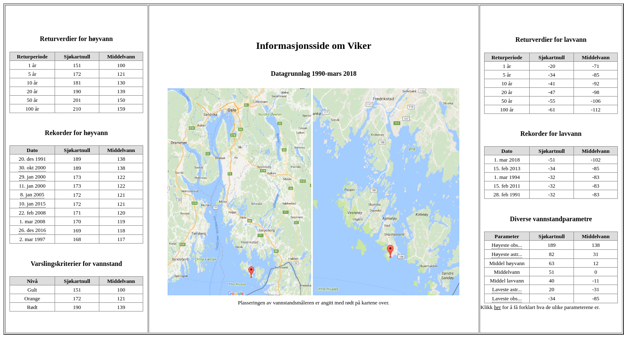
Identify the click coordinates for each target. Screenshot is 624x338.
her (497, 307)
